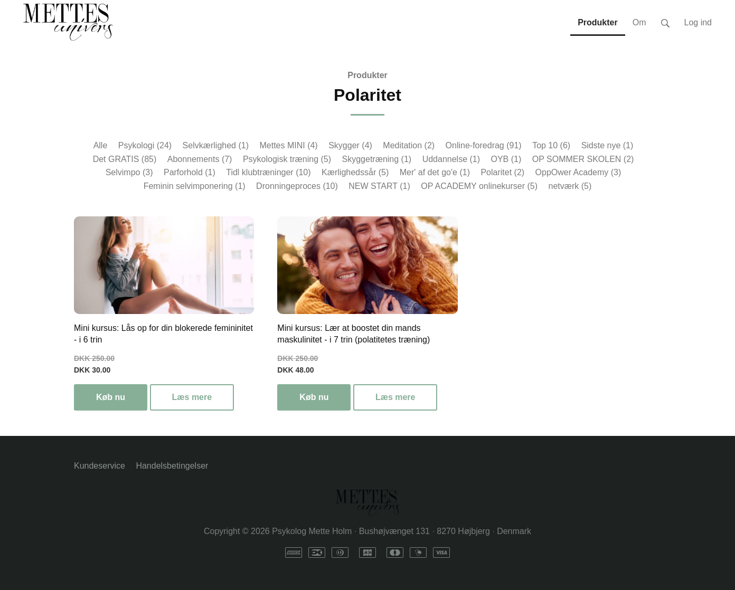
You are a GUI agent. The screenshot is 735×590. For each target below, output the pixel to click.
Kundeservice (99, 465)
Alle (100, 145)
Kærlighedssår (355, 172)
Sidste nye (607, 145)
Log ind (698, 22)
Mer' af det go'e (435, 172)
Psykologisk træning (287, 159)
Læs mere (192, 397)
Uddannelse (451, 159)
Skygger (350, 145)
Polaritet (502, 172)
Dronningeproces (297, 186)
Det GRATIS (125, 159)
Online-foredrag (484, 145)
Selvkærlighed (216, 145)
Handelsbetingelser (172, 465)
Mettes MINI (288, 145)
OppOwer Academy (578, 172)
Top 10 (551, 145)
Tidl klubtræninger (268, 172)
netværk (570, 186)
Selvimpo (129, 172)
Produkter (367, 75)
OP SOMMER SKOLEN (583, 159)
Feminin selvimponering (195, 186)
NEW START (379, 186)
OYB (506, 159)
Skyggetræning (377, 159)
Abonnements (199, 159)
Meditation (409, 145)
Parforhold (189, 172)
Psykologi (145, 145)
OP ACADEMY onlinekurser (479, 186)
